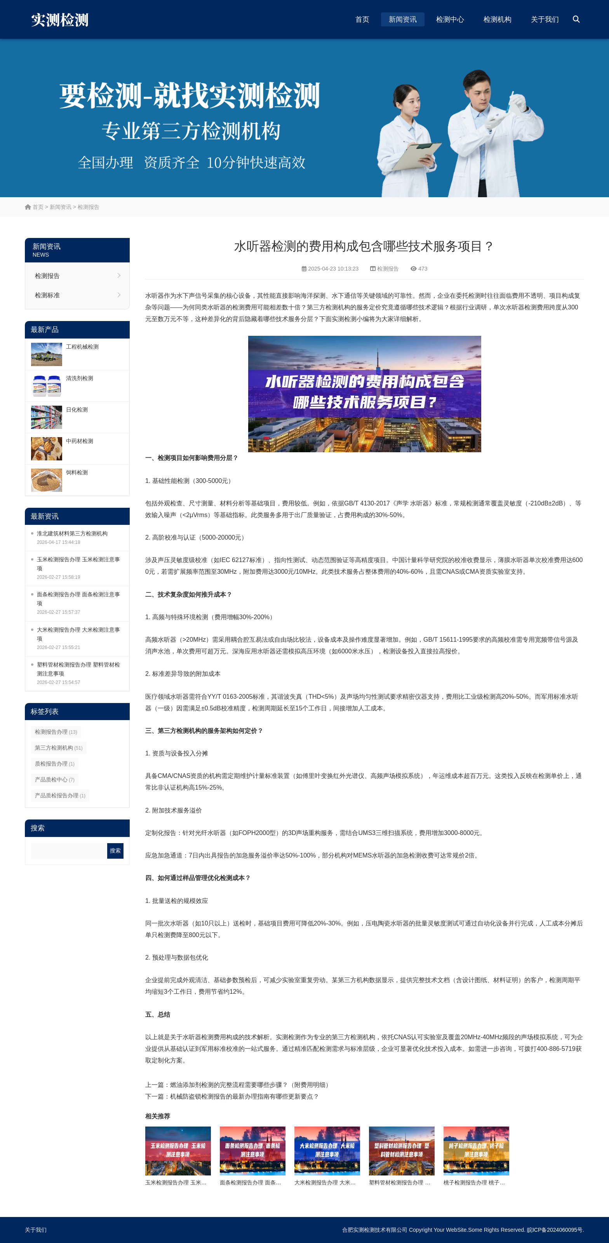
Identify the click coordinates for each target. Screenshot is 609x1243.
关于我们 (545, 19)
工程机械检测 (82, 347)
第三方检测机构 (59, 748)
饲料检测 (77, 472)
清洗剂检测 (79, 378)
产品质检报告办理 (60, 795)
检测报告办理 (56, 732)
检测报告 (88, 207)
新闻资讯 (403, 19)
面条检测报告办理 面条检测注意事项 (78, 598)
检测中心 (450, 19)
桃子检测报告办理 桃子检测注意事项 (488, 1182)
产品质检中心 (55, 779)
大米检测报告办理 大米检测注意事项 (78, 634)
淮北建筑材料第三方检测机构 (72, 533)
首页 (362, 19)
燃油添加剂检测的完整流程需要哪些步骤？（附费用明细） (251, 1085)
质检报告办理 (55, 763)
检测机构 (498, 19)
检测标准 (47, 295)
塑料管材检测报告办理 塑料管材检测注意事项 (78, 669)
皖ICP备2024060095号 (555, 1230)
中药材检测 (79, 441)
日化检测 (77, 409)
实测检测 (344, 319)
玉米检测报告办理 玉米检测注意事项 (78, 563)
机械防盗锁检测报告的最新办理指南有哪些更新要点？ (244, 1096)
